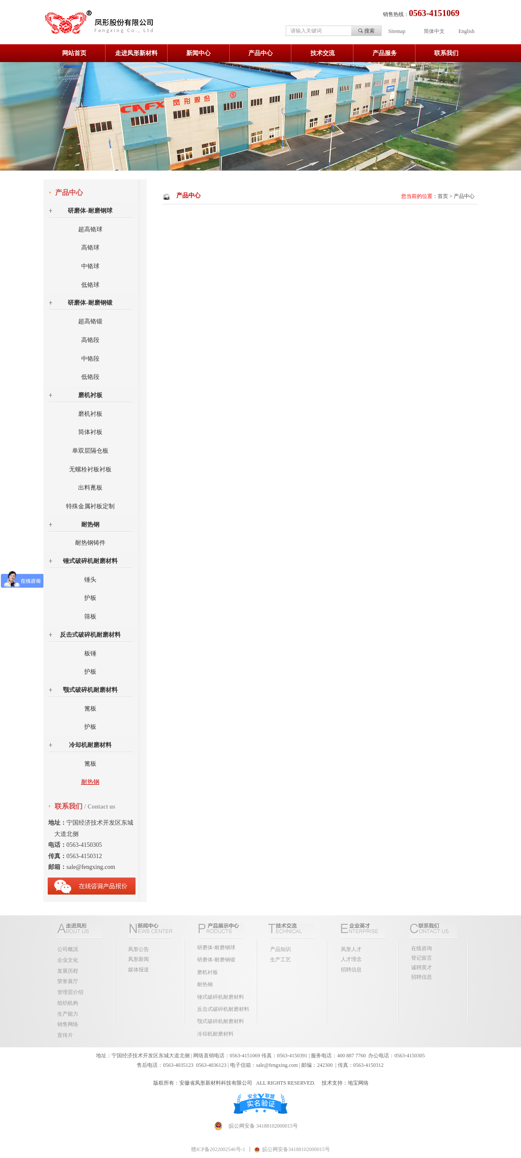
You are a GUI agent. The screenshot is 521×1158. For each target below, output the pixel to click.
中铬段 (90, 358)
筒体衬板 (90, 432)
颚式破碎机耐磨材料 (90, 690)
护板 (90, 598)
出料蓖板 (90, 487)
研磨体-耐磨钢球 (90, 210)
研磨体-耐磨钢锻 (90, 302)
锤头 (90, 579)
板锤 (90, 653)
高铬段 (90, 340)
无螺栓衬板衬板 (90, 469)
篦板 (90, 708)
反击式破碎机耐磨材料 (90, 635)
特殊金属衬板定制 (90, 506)
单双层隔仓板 (90, 450)
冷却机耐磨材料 (90, 745)
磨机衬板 (90, 395)
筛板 (90, 616)
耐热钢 (90, 524)
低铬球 (90, 285)
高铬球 (90, 247)
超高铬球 (90, 229)
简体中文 (434, 31)
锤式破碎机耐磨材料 (90, 561)
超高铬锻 (90, 321)
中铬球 (90, 266)
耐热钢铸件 (90, 543)
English (466, 31)
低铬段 (90, 377)
